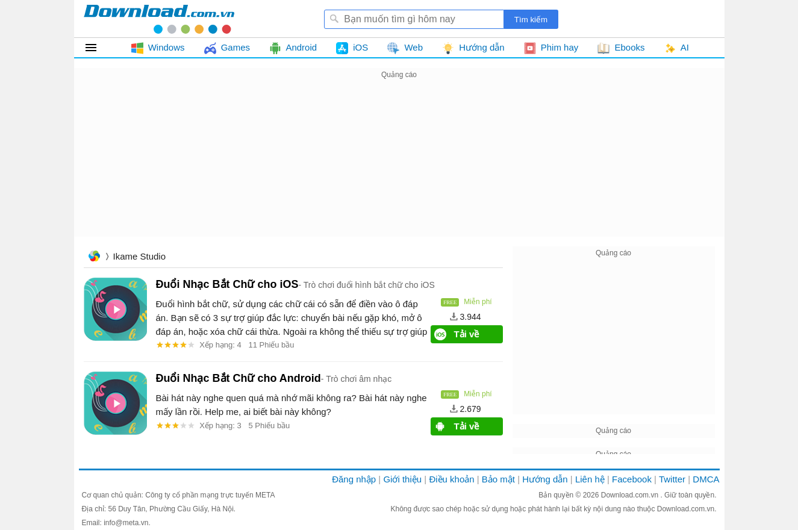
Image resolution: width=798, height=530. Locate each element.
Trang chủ (94, 257)
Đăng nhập (354, 479)
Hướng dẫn (544, 479)
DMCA (706, 479)
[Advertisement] (399, 166)
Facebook (632, 479)
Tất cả (98, 47)
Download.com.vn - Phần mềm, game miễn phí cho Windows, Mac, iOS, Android (159, 18)
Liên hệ (590, 479)
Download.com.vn (631, 495)
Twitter (672, 479)
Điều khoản (451, 479)
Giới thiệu (402, 479)
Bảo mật (498, 479)
